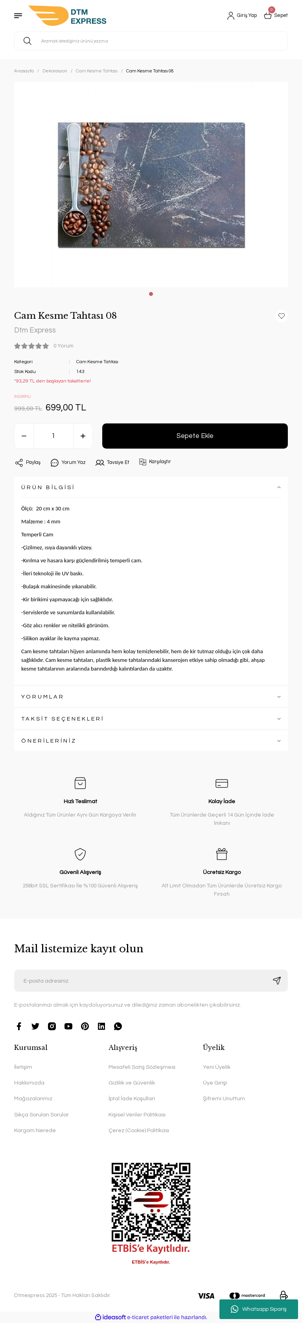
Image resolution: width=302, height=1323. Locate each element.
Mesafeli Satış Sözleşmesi (142, 1067)
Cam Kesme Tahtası (98, 362)
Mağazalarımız (33, 1099)
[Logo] (67, 15)
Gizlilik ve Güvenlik (132, 1083)
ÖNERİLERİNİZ (49, 741)
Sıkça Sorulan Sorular (41, 1115)
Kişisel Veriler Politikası (137, 1115)
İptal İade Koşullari (132, 1099)
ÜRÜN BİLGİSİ (48, 487)
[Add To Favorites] (281, 316)
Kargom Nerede (35, 1131)
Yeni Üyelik (216, 1067)
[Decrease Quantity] (24, 436)
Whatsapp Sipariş (259, 1309)
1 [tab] (151, 294)
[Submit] (277, 981)
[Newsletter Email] (151, 981)
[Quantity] (53, 436)
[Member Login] (238, 15)
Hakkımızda (29, 1083)
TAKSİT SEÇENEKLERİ (62, 719)
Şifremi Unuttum (224, 1099)
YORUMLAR (42, 697)
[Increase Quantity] (83, 436)
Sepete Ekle (195, 436)
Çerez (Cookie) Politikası (139, 1131)
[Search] (151, 40)
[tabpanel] (151, 184)
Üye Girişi (215, 1083)
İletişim (23, 1067)
